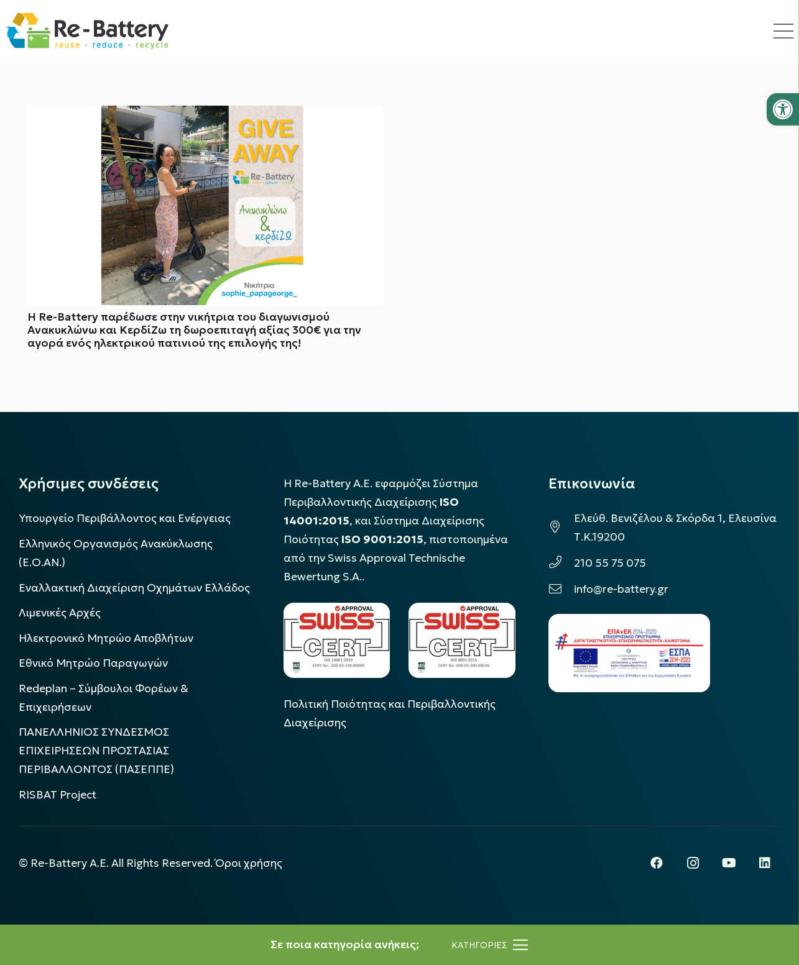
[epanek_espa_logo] (629, 653)
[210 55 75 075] (561, 563)
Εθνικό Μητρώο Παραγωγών (93, 663)
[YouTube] (728, 863)
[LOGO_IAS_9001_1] (462, 640)
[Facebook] (656, 863)
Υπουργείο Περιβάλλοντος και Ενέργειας (125, 518)
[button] (783, 109)
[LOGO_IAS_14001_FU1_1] (337, 640)
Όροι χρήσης (248, 863)
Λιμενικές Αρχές (60, 613)
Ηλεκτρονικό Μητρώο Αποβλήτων (106, 638)
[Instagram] (692, 863)
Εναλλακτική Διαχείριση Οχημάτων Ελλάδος (134, 588)
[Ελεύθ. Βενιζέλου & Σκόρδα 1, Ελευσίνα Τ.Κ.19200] (561, 527)
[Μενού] (490, 945)
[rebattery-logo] (87, 31)
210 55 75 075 (610, 563)
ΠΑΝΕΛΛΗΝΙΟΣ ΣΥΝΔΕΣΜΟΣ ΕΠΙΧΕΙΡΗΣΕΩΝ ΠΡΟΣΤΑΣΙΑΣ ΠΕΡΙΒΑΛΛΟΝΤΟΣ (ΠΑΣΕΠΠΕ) (96, 750)
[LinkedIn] (764, 863)
